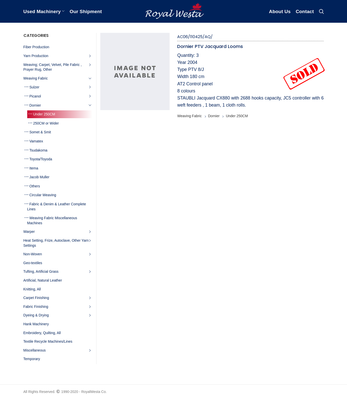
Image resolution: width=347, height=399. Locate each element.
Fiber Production (36, 47)
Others (34, 186)
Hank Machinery (36, 324)
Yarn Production (35, 56)
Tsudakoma (38, 150)
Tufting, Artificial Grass (41, 271)
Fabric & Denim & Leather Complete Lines (56, 206)
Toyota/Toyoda (40, 159)
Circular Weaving (42, 195)
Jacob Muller (39, 177)
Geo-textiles (32, 263)
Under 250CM (237, 116)
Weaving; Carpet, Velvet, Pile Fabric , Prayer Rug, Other (52, 67)
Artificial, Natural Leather (42, 280)
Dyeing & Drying (36, 315)
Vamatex (36, 141)
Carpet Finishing (36, 298)
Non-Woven (32, 254)
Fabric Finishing (35, 307)
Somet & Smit (40, 132)
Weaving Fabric (189, 116)
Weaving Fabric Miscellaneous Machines (52, 220)
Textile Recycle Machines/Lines (48, 341)
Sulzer (34, 87)
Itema (33, 168)
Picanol (35, 96)
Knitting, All (32, 289)
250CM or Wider (46, 123)
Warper (29, 232)
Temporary (31, 359)
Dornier (214, 116)
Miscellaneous (34, 350)
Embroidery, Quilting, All (42, 333)
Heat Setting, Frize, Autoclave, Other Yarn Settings (56, 242)
